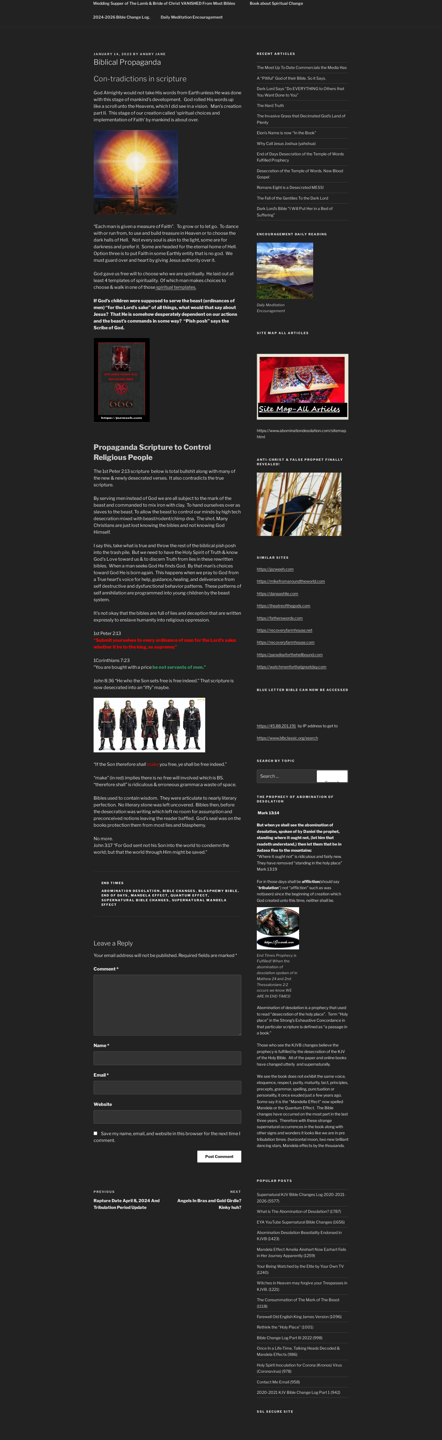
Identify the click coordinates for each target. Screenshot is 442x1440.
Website (103, 1104)
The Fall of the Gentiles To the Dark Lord (292, 198)
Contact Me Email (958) (278, 1381)
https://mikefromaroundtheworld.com (291, 581)
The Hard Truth (270, 105)
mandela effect (149, 895)
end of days (114, 895)
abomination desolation (130, 891)
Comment (106, 969)
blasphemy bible (218, 891)
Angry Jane (153, 54)
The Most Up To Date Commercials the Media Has (302, 67)
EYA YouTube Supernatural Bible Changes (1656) (301, 1222)
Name (101, 1045)
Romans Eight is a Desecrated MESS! (290, 187)
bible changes (179, 891)
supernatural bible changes (135, 900)
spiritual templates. (175, 287)
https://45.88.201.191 (276, 725)
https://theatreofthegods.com (283, 605)
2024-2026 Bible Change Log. (121, 17)
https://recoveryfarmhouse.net (284, 630)
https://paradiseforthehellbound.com (290, 654)
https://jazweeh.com (275, 569)
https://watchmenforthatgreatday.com (291, 666)
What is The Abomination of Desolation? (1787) (299, 1211)
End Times (112, 883)
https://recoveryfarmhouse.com (286, 642)
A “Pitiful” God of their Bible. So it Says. (291, 78)
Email (101, 1075)
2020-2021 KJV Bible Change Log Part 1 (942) (298, 1392)
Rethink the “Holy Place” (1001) (285, 1327)
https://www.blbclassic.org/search (287, 737)
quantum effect (189, 895)
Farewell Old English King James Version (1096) (299, 1316)
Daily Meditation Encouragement (192, 17)
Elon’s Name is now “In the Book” (286, 132)
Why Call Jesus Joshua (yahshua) (286, 143)
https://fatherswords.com (280, 618)
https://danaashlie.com (277, 593)
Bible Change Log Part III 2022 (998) (289, 1337)
